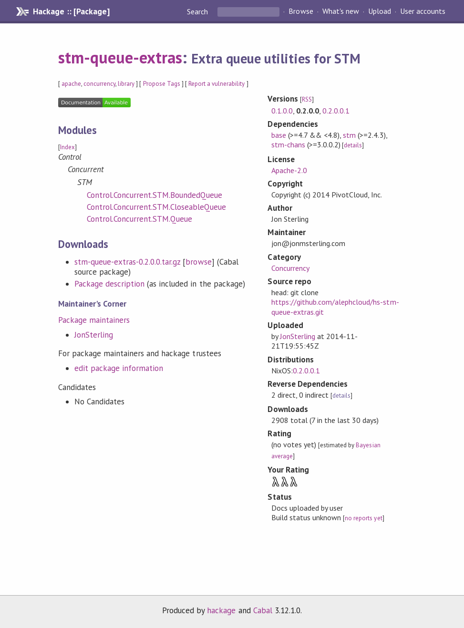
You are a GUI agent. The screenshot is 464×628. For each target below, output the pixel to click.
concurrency (99, 84)
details (353, 145)
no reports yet (363, 518)
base (278, 135)
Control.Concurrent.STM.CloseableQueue (157, 207)
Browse (301, 11)
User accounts (422, 11)
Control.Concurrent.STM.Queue (140, 219)
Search (198, 11)
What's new (340, 11)
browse (198, 262)
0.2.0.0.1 (336, 110)
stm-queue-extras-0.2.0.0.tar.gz (127, 262)
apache (71, 84)
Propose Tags (161, 84)
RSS (307, 99)
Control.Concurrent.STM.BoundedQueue (155, 195)
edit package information (119, 368)
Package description (109, 283)
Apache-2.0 (289, 170)
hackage (221, 610)
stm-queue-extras (120, 57)
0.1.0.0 (282, 110)
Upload (379, 11)
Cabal (262, 610)
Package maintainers (94, 320)
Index (67, 147)
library (126, 84)
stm (349, 135)
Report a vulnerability (216, 84)
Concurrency (290, 268)
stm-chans (288, 144)
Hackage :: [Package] (71, 11)
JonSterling (93, 334)
